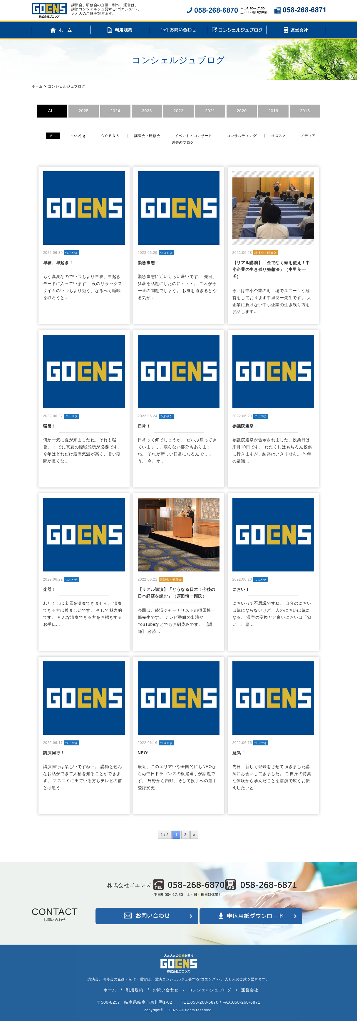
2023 (147, 110)
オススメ (278, 136)
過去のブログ (183, 142)
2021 (210, 110)
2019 (273, 110)
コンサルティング (242, 136)
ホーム (61, 31)
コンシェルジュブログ (237, 31)
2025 (84, 110)
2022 (179, 110)
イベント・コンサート (193, 136)
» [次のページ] (194, 835)
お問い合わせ (178, 31)
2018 (305, 110)
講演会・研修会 (147, 136)
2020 (242, 110)
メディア (308, 136)
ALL (52, 110)
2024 (115, 110)
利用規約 (119, 31)
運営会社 (296, 31)
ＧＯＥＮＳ (110, 136)
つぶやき (78, 136)
